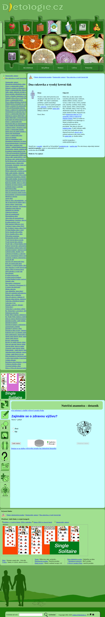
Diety (4, 560)
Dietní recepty (39, 563)
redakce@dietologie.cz (79, 615)
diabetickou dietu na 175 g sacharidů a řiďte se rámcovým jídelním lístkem (72, 116)
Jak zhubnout (28, 68)
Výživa (4, 562)
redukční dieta (67, 128)
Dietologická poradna (41, 561)
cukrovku (43, 107)
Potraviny (88, 68)
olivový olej (78, 132)
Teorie (37, 559)
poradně (39, 146)
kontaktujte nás (63, 146)
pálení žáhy (56, 108)
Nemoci (60, 68)
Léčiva (74, 68)
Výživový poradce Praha (74, 563)
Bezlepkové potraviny (75, 561)
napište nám (73, 146)
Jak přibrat (45, 68)
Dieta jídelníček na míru (74, 559)
